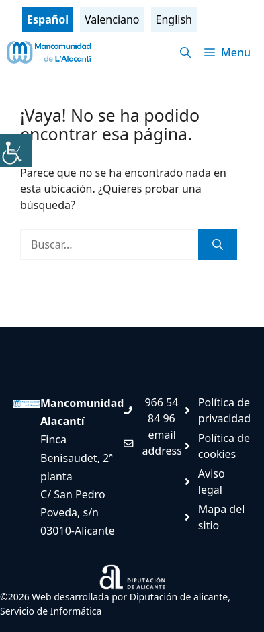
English (174, 19)
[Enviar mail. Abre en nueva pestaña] (152, 442)
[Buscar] (217, 244)
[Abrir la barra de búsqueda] (185, 52)
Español (48, 19)
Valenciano (112, 19)
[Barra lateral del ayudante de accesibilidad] (16, 150)
